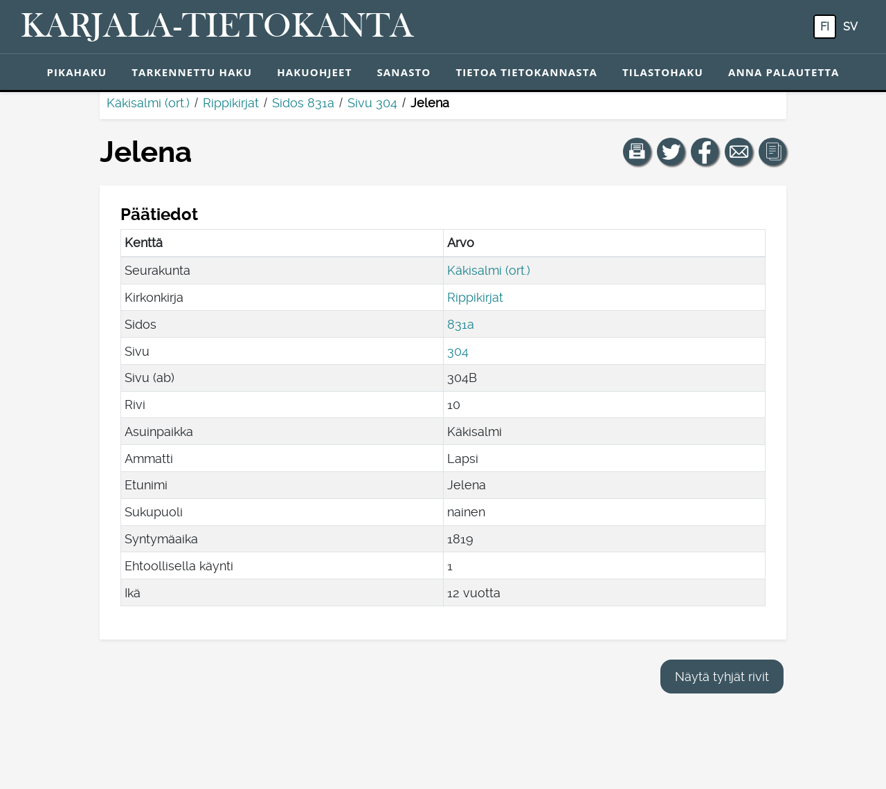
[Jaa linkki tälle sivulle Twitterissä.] (671, 151)
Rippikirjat (231, 103)
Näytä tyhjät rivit (722, 676)
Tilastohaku (662, 72)
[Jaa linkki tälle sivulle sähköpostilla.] (738, 151)
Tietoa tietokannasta (526, 72)
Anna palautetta (784, 72)
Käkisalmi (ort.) (148, 103)
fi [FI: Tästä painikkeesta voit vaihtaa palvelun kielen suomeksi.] (824, 26)
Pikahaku (76, 72)
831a (460, 324)
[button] (637, 151)
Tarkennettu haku (192, 72)
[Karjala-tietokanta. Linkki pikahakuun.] (217, 27)
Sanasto (404, 72)
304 (458, 351)
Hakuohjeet (314, 72)
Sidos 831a (303, 103)
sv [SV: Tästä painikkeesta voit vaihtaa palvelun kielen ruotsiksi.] (850, 26)
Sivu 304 (372, 103)
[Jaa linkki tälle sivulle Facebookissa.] (704, 151)
